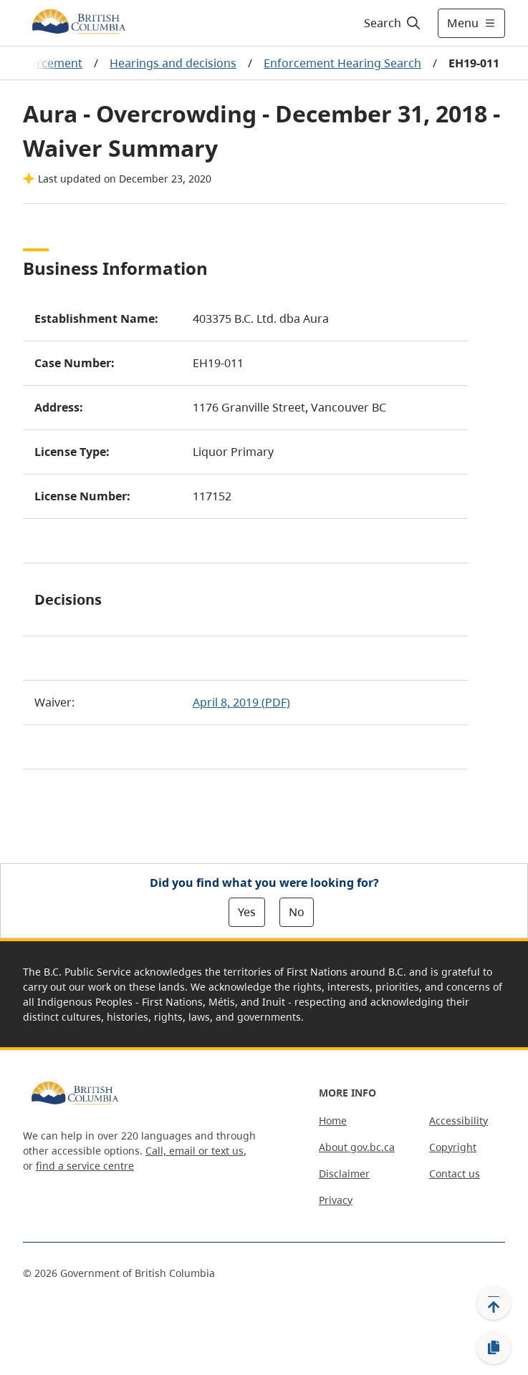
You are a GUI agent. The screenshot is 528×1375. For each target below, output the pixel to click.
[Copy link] (493, 1348)
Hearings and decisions (173, 63)
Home (333, 1120)
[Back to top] (493, 1303)
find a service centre (85, 1165)
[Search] (390, 23)
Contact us (454, 1173)
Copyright (452, 1147)
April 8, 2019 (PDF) (241, 702)
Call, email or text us (194, 1150)
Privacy (335, 1200)
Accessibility (458, 1120)
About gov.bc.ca (357, 1147)
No (296, 912)
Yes (247, 912)
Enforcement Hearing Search (342, 63)
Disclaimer (344, 1173)
